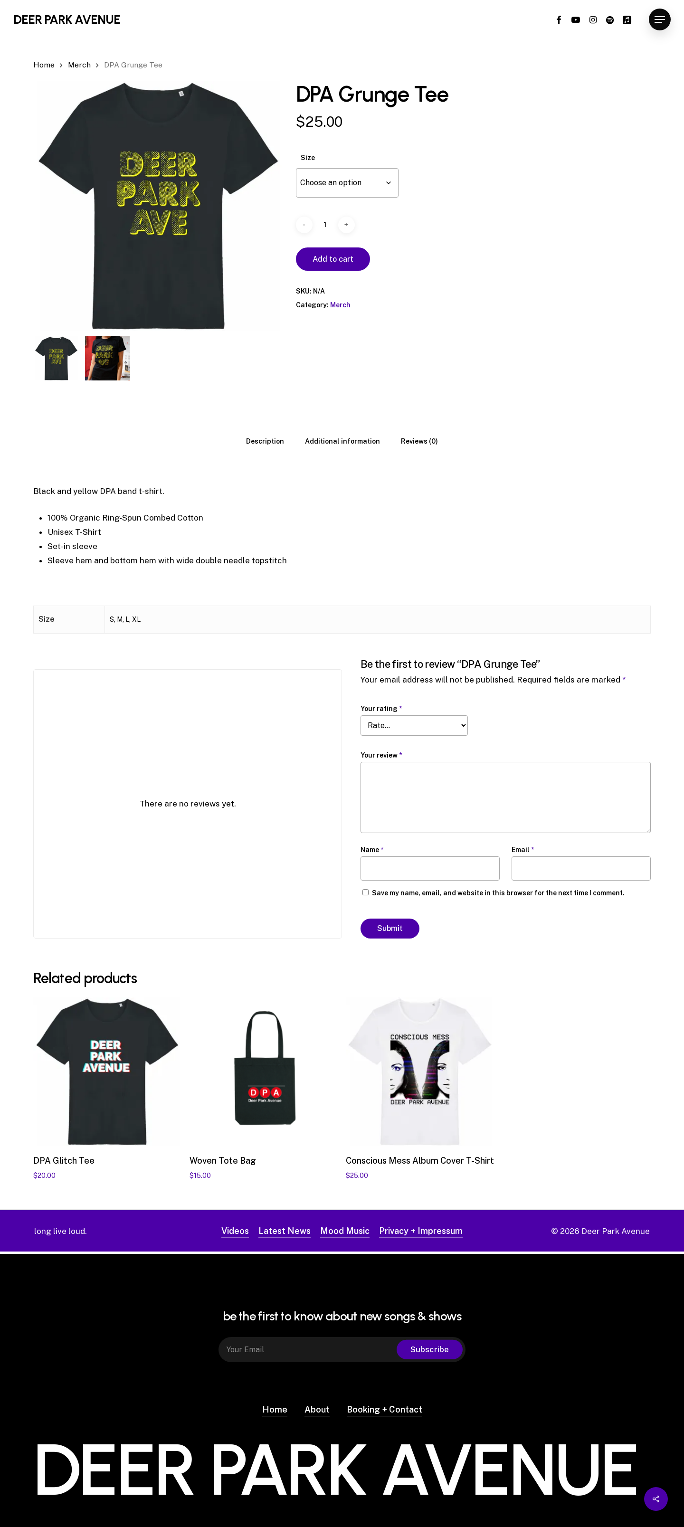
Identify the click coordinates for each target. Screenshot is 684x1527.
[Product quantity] (325, 225)
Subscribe (429, 1347)
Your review (381, 755)
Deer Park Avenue (66, 19)
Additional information (342, 441)
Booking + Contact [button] (384, 1408)
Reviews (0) (419, 441)
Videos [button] (235, 1231)
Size (308, 157)
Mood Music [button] (345, 1231)
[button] (660, 20)
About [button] (317, 1408)
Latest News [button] (284, 1231)
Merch (79, 64)
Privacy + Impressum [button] (421, 1231)
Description (265, 441)
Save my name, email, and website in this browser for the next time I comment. (498, 893)
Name (372, 850)
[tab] (265, 441)
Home (44, 64)
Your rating (381, 708)
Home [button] (274, 1408)
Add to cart (333, 259)
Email (523, 850)
